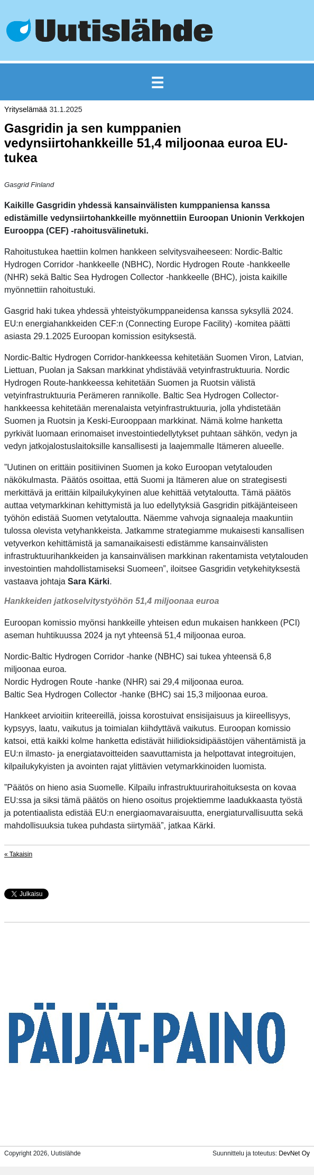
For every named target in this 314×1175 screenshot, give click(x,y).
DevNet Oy (294, 1153)
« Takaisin (18, 854)
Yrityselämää (25, 109)
